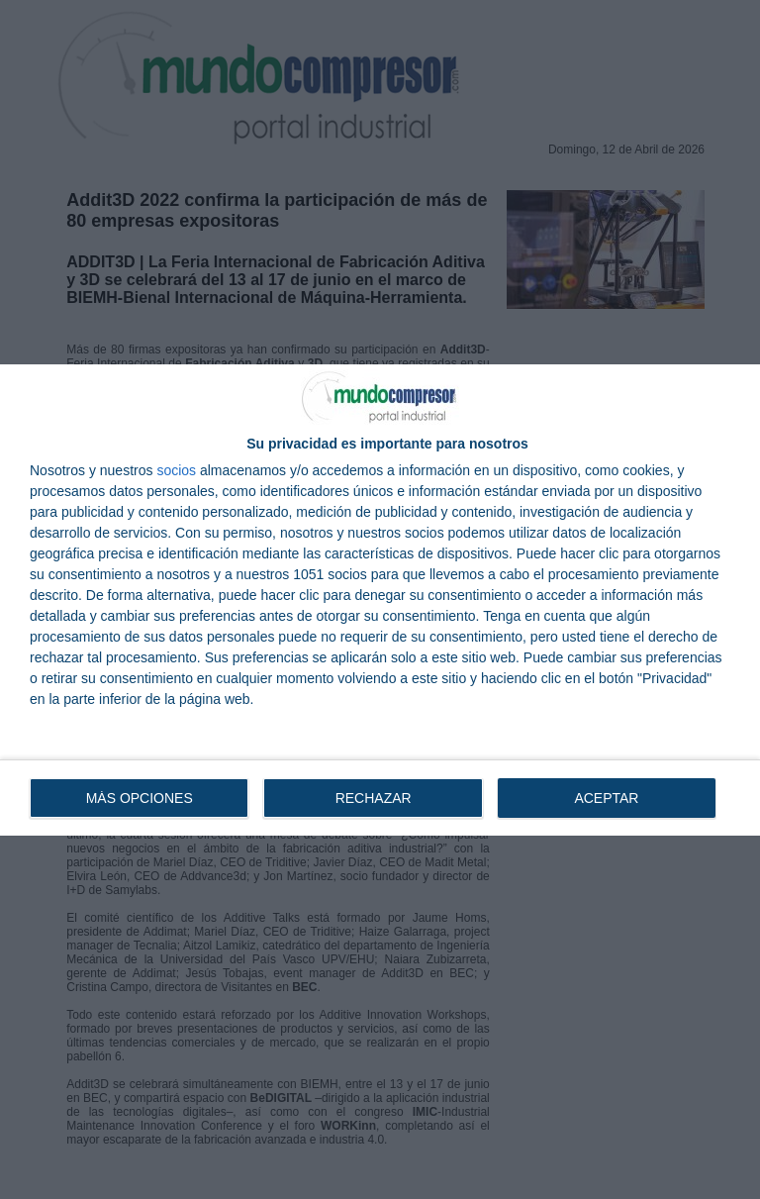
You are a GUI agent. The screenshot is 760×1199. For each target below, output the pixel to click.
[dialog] (380, 599)
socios (176, 469)
